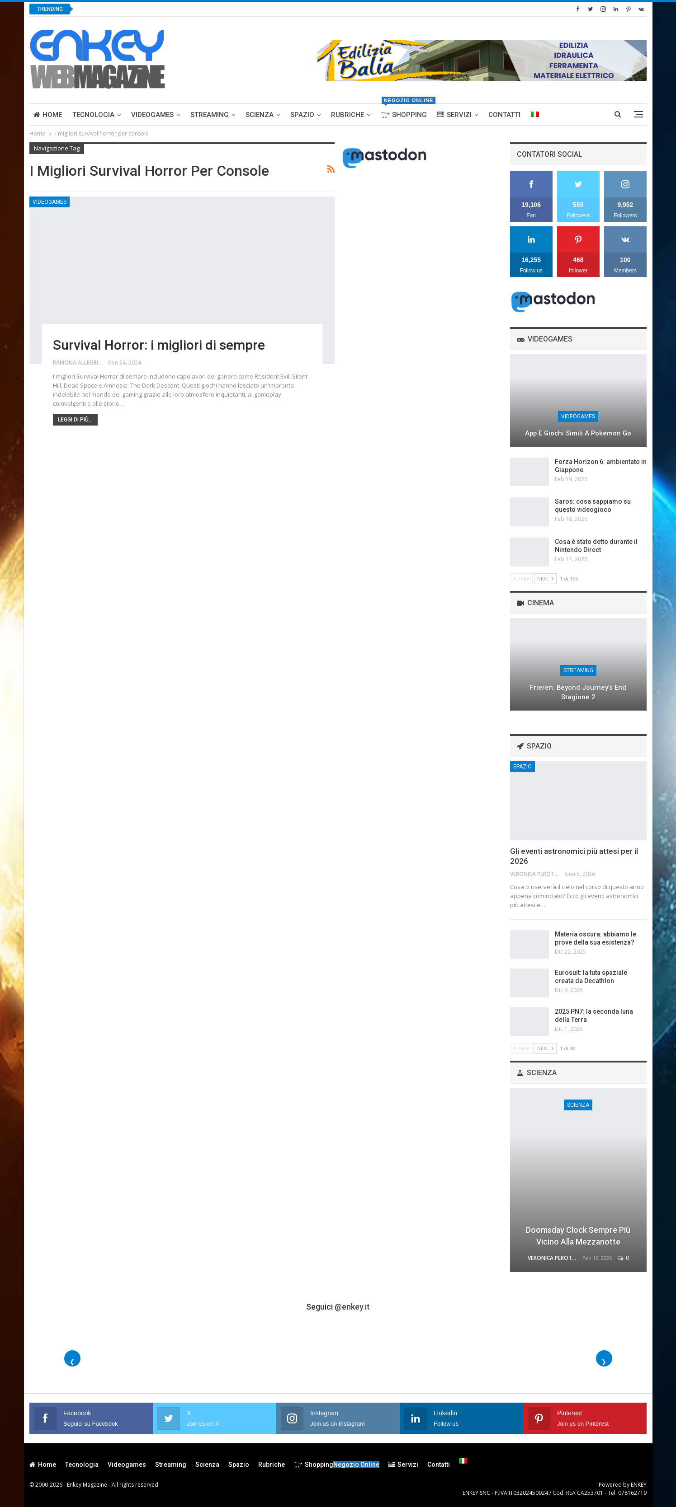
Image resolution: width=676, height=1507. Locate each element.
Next (545, 578)
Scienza (260, 115)
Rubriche (347, 115)
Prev (521, 578)
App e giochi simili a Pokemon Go (578, 433)
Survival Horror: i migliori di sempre (159, 345)
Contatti (504, 115)
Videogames (152, 115)
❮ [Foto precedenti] (72, 1361)
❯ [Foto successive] (603, 1361)
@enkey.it (352, 1306)
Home (47, 115)
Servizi (454, 115)
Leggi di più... (75, 420)
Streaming (209, 115)
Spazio (302, 115)
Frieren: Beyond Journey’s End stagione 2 (578, 692)
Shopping (406, 111)
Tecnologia (93, 115)
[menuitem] (535, 115)
